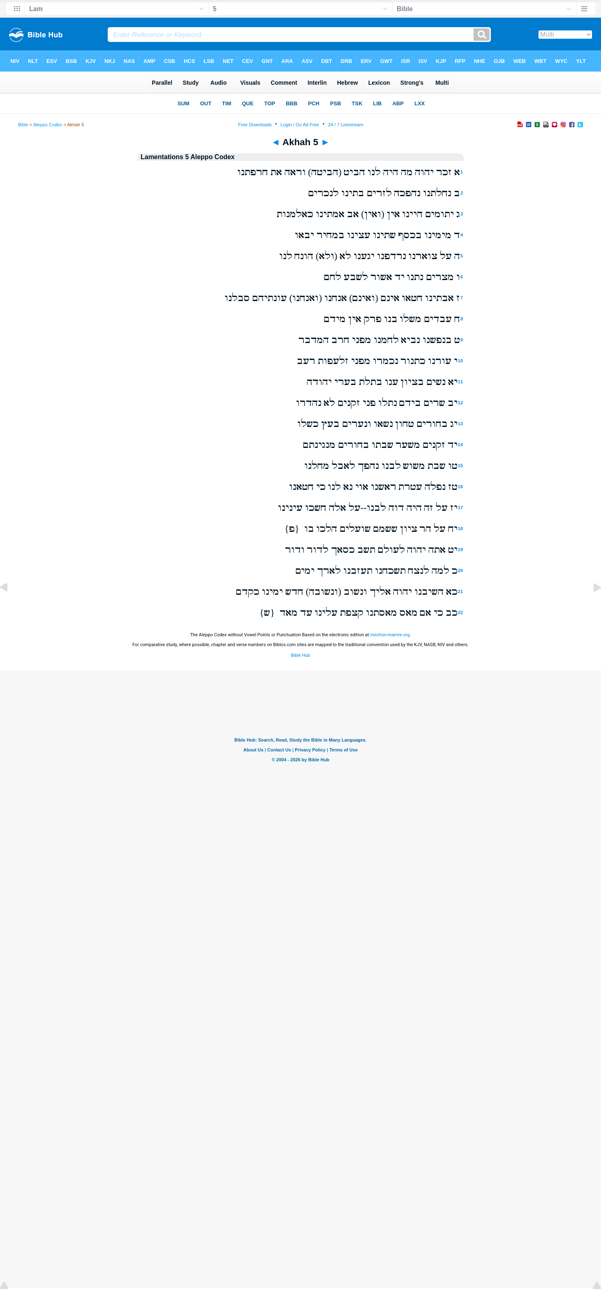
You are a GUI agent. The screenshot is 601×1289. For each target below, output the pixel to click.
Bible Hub (300, 655)
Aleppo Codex (47, 124)
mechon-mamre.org (389, 635)
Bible (23, 124)
